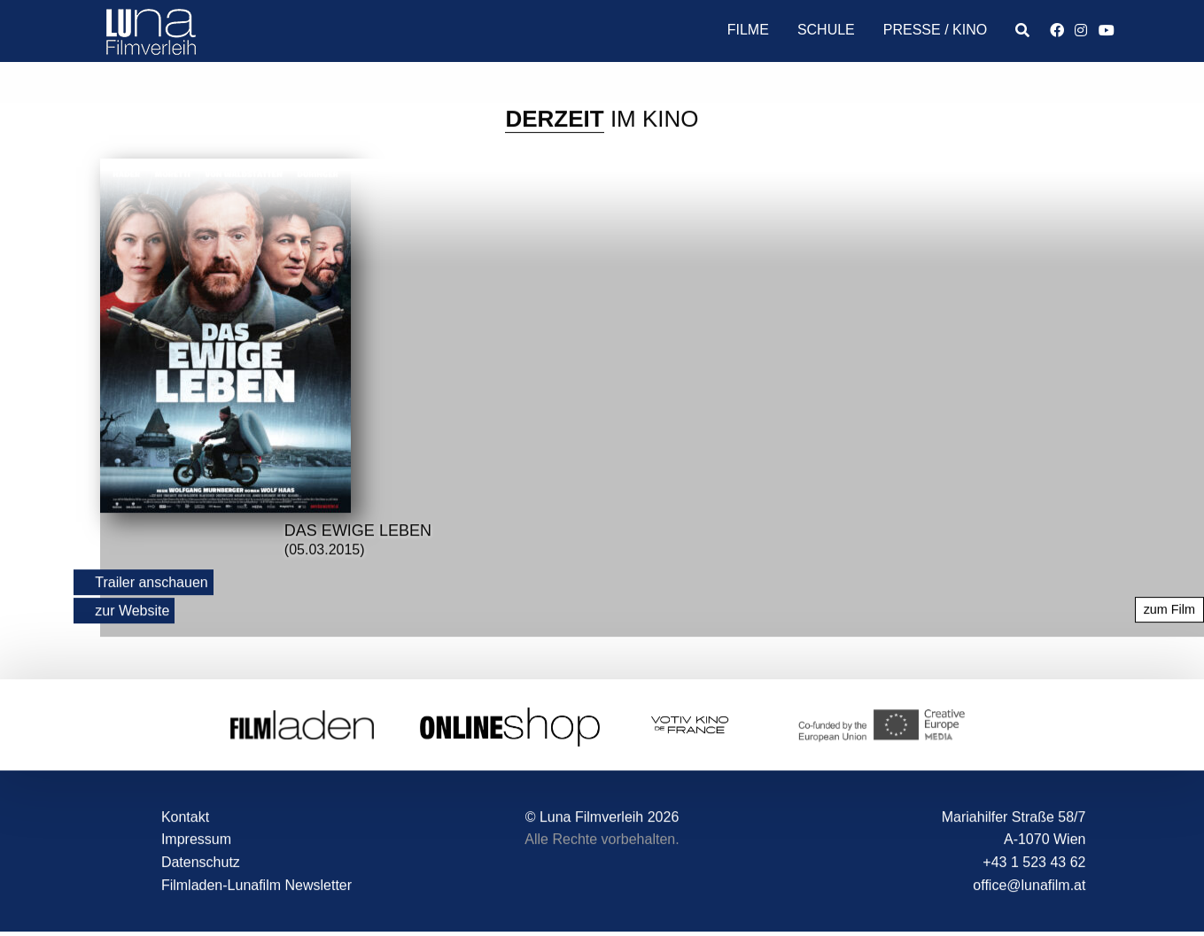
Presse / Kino (935, 29)
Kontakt (185, 816)
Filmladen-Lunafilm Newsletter (256, 885)
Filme (748, 29)
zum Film (1169, 610)
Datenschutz (200, 862)
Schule (826, 29)
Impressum (196, 839)
